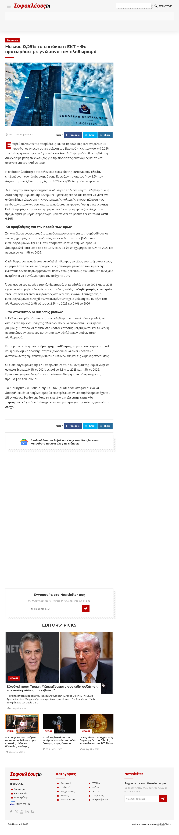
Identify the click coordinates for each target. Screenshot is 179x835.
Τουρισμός (98, 800)
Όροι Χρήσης (21, 802)
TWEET (92, 136)
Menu (8, 6)
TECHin (96, 788)
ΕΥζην (95, 792)
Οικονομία (12, 41)
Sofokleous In (36, 6)
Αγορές (65, 800)
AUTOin (96, 796)
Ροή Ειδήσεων (100, 804)
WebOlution (163, 830)
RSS (32, 817)
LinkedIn (27, 817)
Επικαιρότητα (68, 804)
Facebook (12, 817)
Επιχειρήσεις (68, 796)
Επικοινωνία (20, 798)
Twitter (17, 817)
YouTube (22, 817)
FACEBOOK (75, 136)
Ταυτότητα (20, 794)
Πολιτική (65, 792)
